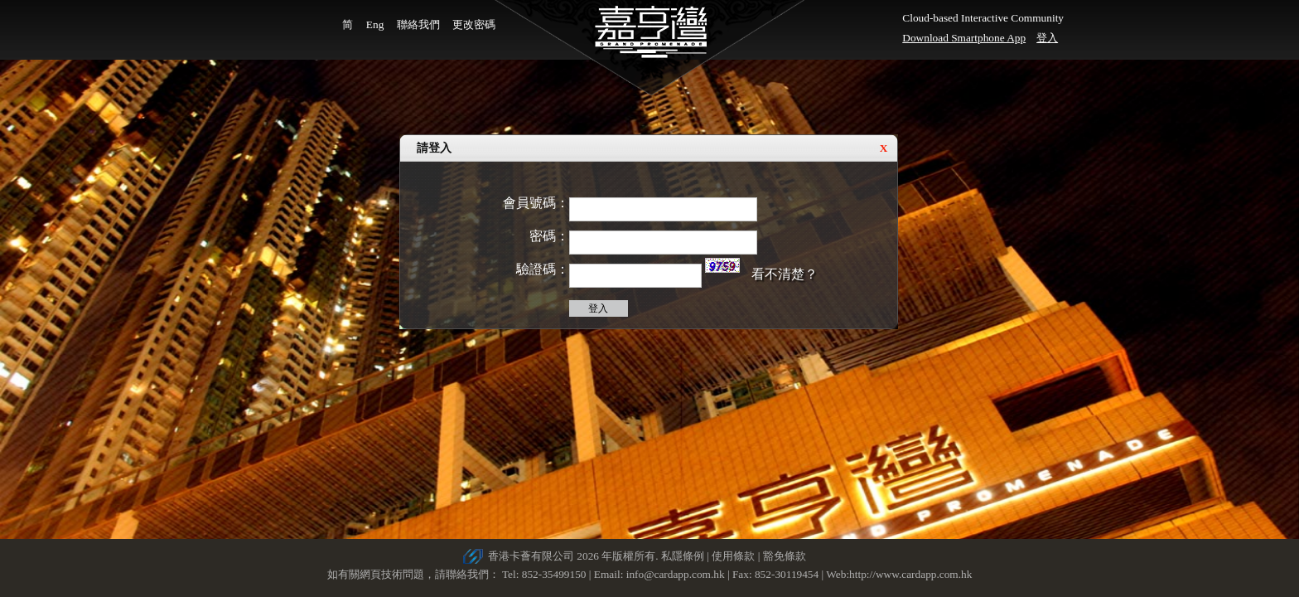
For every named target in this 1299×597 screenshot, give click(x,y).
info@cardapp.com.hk (676, 574)
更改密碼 (473, 24)
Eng (375, 24)
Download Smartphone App (964, 38)
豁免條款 (784, 556)
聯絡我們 (418, 24)
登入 (1047, 38)
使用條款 (733, 556)
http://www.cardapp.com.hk (910, 574)
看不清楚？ (784, 274)
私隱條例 (682, 556)
